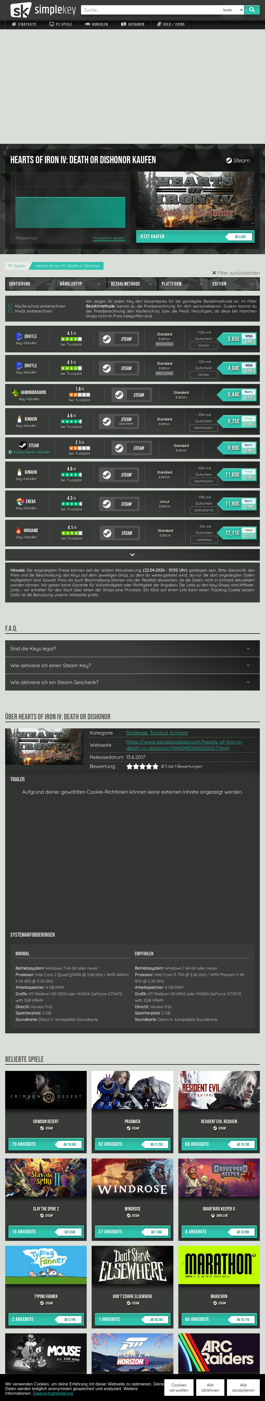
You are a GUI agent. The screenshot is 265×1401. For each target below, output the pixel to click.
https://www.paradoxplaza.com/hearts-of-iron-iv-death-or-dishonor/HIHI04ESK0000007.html (184, 630)
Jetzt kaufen (196, 122)
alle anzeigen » (132, 1310)
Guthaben (132, 24)
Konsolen (96, 24)
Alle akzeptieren (243, 1387)
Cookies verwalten (179, 1387)
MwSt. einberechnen (30, 196)
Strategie (137, 618)
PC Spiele (60, 24)
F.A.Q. (107, 1367)
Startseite (24, 24)
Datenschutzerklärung (53, 1393)
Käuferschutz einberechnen (36, 191)
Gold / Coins (171, 24)
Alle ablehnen (210, 1387)
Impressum (27, 1367)
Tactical (159, 618)
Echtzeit (179, 618)
